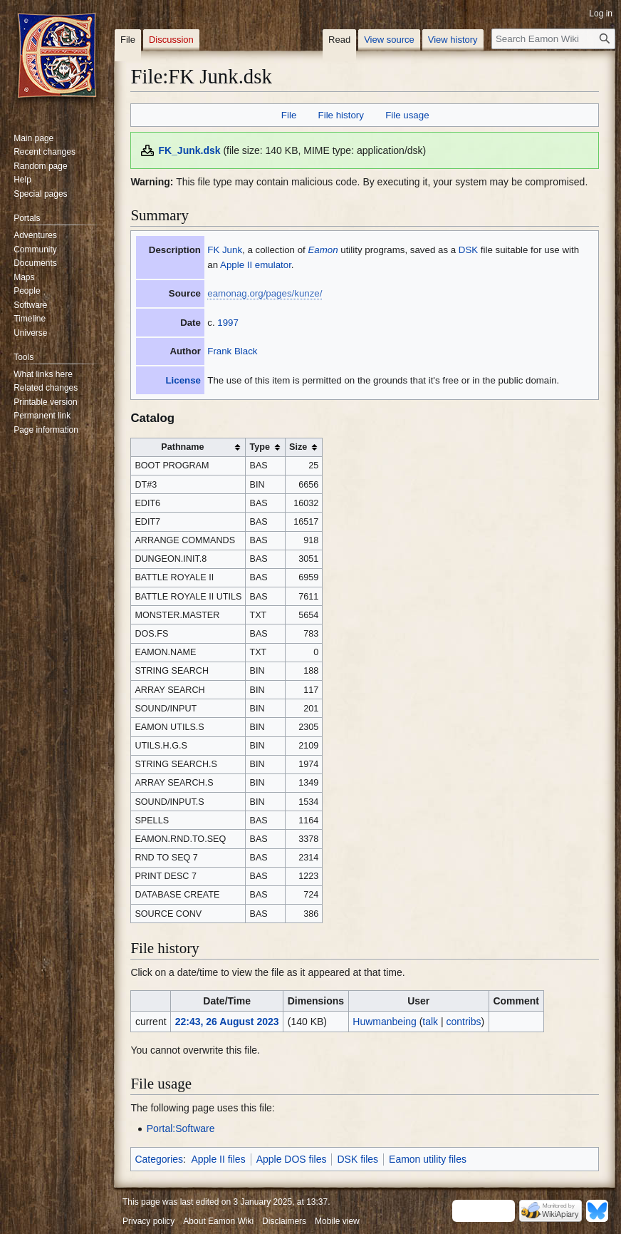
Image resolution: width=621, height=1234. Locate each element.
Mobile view (337, 1221)
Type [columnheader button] (259, 447)
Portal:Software (181, 1128)
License (183, 380)
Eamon (323, 250)
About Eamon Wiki (218, 1221)
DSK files (357, 1159)
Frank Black (232, 351)
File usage (407, 115)
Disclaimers (284, 1221)
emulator (273, 264)
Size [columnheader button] (298, 447)
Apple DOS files (291, 1159)
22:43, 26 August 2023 (227, 1021)
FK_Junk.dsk (189, 150)
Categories (159, 1159)
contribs (464, 1021)
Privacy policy (148, 1221)
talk (430, 1021)
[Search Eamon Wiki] (553, 39)
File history (341, 115)
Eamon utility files (427, 1159)
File (288, 115)
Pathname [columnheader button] (182, 447)
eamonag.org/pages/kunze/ (264, 293)
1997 (228, 322)
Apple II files (218, 1159)
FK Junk (224, 250)
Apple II (236, 264)
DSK (468, 250)
